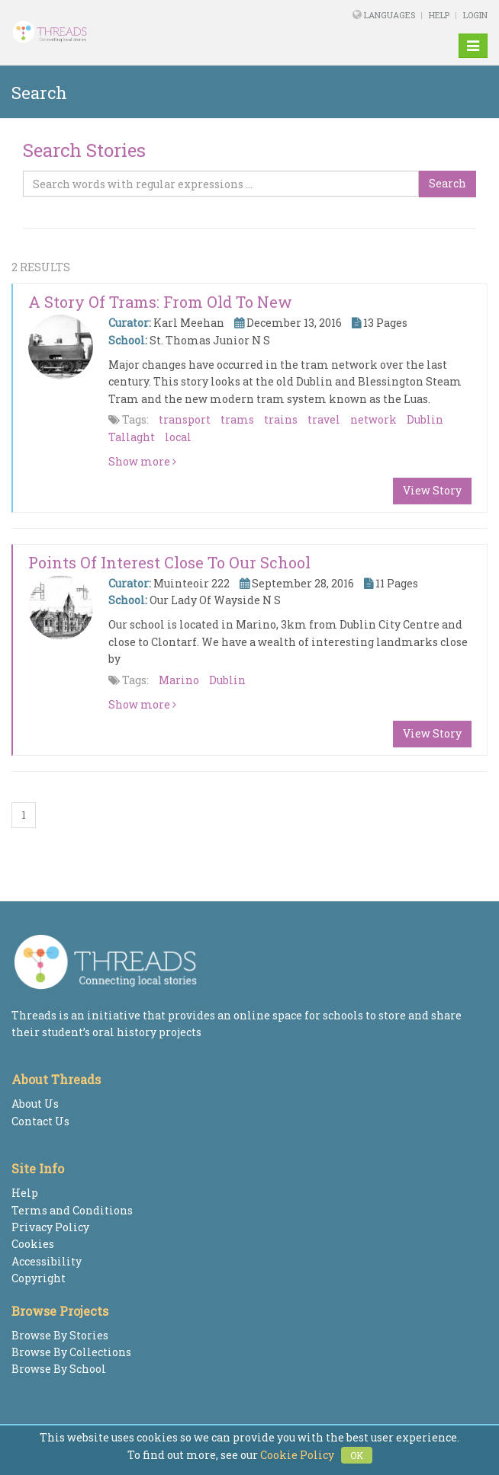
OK (356, 1455)
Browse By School (58, 1368)
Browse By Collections (71, 1352)
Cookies (32, 1244)
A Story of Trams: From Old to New (160, 302)
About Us (35, 1103)
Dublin (425, 419)
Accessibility (46, 1261)
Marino (179, 680)
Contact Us (40, 1121)
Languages (390, 15)
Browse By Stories (59, 1335)
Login (475, 15)
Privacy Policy (50, 1227)
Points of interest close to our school (169, 562)
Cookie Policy (297, 1455)
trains (281, 419)
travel (323, 419)
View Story (432, 490)
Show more (142, 461)
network (373, 419)
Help (439, 15)
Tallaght (131, 437)
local (178, 437)
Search (447, 183)
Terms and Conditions (72, 1210)
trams (237, 419)
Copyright (38, 1278)
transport (185, 419)
